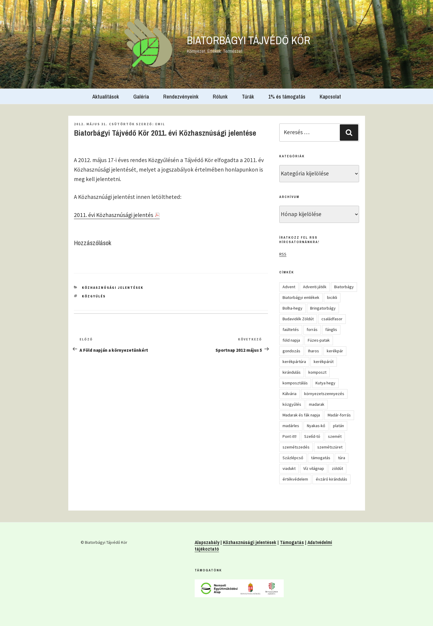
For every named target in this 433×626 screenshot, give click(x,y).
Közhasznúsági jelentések (112, 288)
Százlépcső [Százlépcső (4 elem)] (293, 457)
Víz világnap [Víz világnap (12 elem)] (313, 468)
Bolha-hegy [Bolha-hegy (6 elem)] (292, 308)
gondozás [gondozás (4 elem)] (291, 351)
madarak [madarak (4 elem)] (316, 404)
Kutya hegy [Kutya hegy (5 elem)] (325, 383)
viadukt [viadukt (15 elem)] (289, 468)
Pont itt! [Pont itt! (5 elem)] (289, 436)
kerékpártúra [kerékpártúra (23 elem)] (294, 361)
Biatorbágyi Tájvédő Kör (248, 40)
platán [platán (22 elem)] (338, 425)
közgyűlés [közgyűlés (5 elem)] (292, 404)
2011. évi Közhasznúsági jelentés (113, 214)
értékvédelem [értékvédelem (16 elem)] (295, 479)
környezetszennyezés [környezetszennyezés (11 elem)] (324, 393)
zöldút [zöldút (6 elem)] (337, 468)
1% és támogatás (286, 96)
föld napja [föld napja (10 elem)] (291, 340)
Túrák (248, 96)
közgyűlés (94, 296)
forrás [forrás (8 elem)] (312, 329)
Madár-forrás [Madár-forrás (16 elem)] (339, 415)
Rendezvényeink (181, 96)
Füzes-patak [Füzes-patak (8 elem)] (319, 340)
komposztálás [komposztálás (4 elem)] (295, 383)
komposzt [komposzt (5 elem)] (317, 372)
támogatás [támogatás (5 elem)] (320, 457)
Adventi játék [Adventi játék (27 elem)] (314, 286)
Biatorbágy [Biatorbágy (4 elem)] (344, 286)
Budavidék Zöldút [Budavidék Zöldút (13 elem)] (298, 318)
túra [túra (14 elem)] (341, 457)
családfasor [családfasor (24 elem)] (331, 318)
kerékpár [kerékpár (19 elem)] (335, 351)
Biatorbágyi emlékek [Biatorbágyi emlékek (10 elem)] (301, 297)
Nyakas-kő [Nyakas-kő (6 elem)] (316, 425)
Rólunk (220, 96)
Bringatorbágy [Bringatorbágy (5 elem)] (323, 308)
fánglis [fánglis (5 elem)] (331, 329)
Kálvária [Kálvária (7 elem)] (289, 393)
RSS (282, 254)
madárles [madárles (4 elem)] (291, 425)
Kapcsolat (330, 96)
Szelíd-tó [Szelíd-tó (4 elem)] (312, 436)
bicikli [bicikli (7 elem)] (332, 297)
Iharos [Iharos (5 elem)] (313, 351)
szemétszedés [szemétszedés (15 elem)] (296, 447)
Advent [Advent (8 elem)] (289, 286)
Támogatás (292, 542)
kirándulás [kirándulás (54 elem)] (292, 372)
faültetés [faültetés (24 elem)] (291, 329)
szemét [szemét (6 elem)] (335, 436)
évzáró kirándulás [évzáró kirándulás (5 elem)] (331, 479)
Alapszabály (207, 542)
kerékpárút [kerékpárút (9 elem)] (324, 361)
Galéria (141, 96)
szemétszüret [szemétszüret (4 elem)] (329, 447)
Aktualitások (105, 96)
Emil (160, 124)
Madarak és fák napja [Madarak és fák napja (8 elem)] (301, 415)
